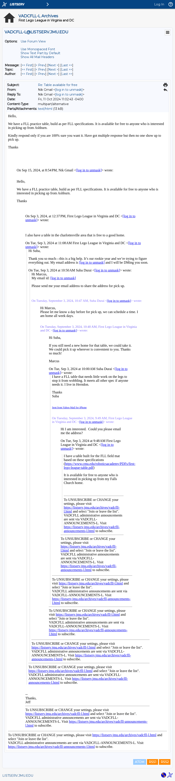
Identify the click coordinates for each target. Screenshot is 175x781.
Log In (159, 4)
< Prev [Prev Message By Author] (40, 74)
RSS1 (152, 762)
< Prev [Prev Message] (40, 65)
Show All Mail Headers (37, 57)
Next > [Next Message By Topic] (53, 69)
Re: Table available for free (57, 85)
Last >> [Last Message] (66, 65)
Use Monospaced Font (38, 49)
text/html (45, 109)
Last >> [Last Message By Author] (66, 74)
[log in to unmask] (69, 90)
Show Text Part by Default (40, 53)
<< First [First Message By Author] (27, 74)
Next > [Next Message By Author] (53, 74)
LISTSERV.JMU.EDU (17, 776)
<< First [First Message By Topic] (27, 69)
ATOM (139, 762)
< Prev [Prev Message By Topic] (40, 69)
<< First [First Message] (27, 65)
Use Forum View (33, 41)
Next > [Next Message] (53, 65)
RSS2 (165, 762)
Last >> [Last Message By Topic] (66, 69)
